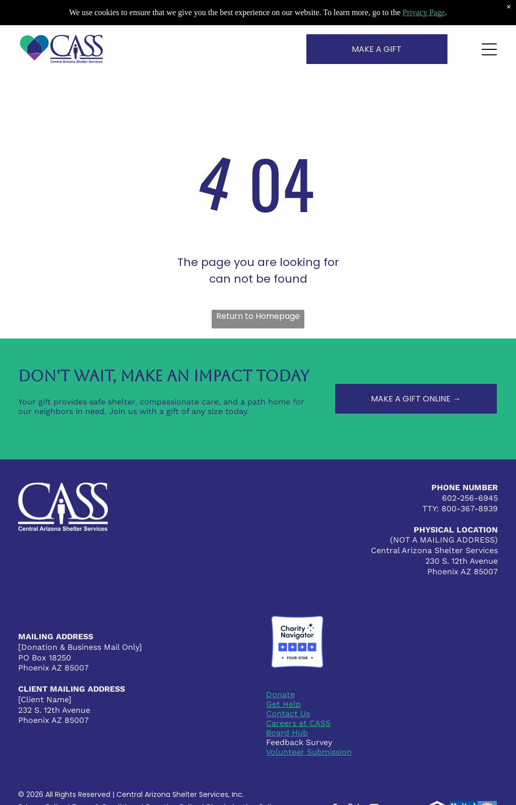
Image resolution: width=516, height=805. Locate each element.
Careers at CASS (298, 723)
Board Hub (287, 732)
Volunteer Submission (309, 752)
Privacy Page (424, 12)
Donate (280, 694)
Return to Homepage (258, 316)
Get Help (283, 704)
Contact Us (288, 713)
